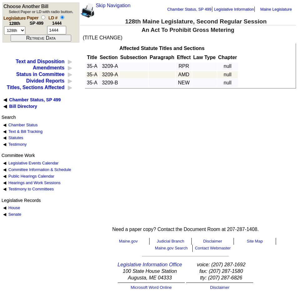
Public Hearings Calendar (31, 176)
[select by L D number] (62, 17)
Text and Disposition (40, 61)
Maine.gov (128, 241)
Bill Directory (23, 106)
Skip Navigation (113, 5)
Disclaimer (212, 241)
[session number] (14, 30)
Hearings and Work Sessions (34, 182)
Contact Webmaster (213, 248)
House (14, 207)
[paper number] (36, 30)
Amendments (48, 67)
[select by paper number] (43, 17)
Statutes (15, 137)
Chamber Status (23, 125)
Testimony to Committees (31, 189)
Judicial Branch (170, 241)
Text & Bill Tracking (25, 131)
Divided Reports (45, 80)
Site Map (255, 241)
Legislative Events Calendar (33, 163)
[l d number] (56, 30)
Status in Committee (40, 74)
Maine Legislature (276, 9)
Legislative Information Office (150, 264)
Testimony (17, 144)
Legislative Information (234, 9)
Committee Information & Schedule (39, 169)
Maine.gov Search (171, 248)
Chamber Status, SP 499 (189, 9)
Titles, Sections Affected (35, 87)
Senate (14, 214)
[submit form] (41, 38)
